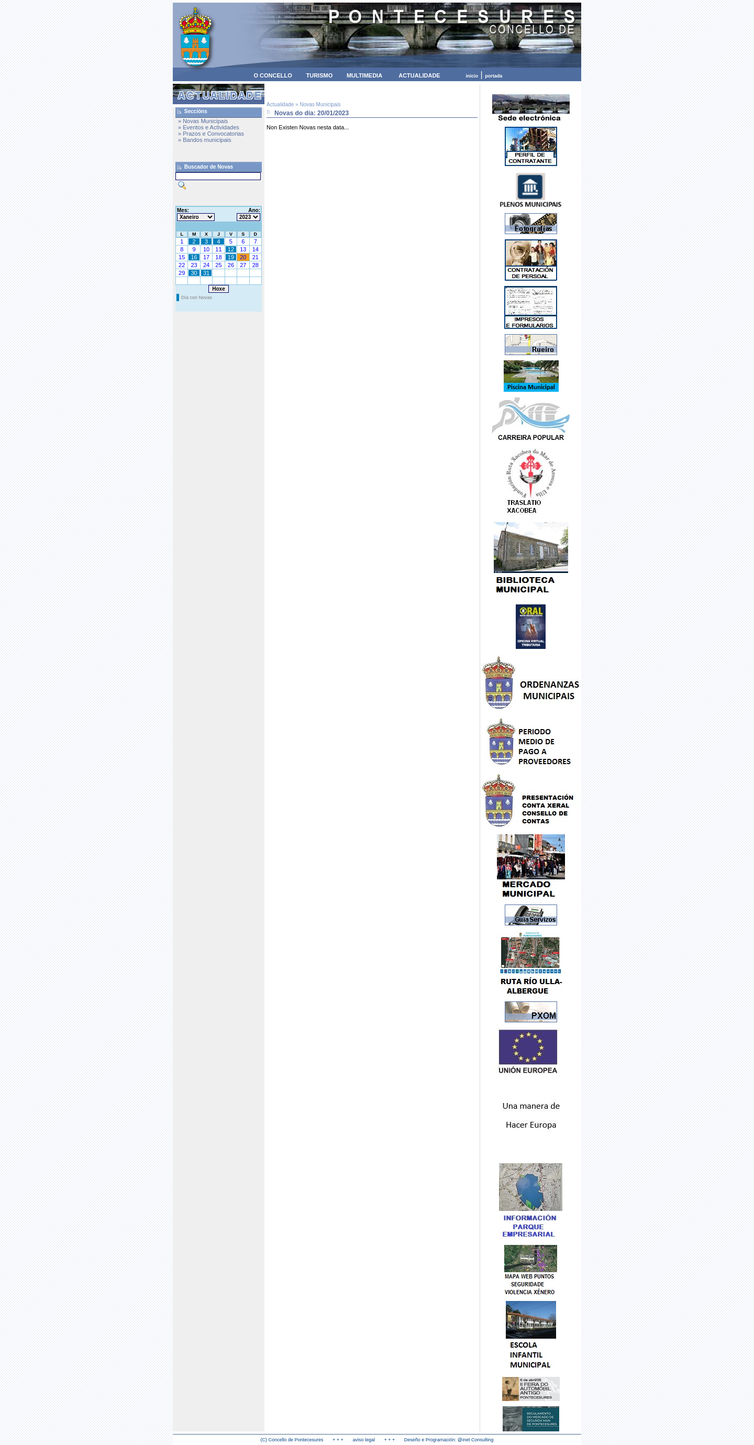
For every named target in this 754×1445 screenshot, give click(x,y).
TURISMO (319, 75)
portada (493, 76)
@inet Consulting (476, 1439)
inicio (472, 76)
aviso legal (363, 1439)
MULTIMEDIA (364, 75)
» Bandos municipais (204, 140)
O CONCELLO (272, 75)
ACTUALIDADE (419, 75)
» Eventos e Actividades (208, 127)
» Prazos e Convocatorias (211, 133)
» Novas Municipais (203, 121)
